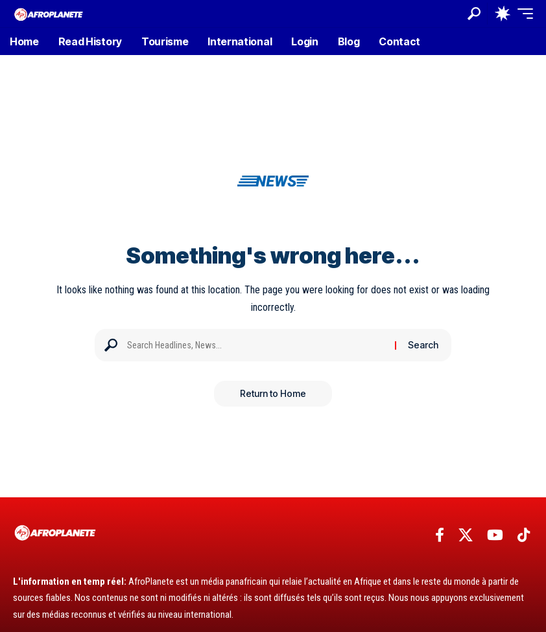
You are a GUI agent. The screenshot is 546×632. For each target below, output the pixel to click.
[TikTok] (523, 535)
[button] (474, 13)
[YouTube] (495, 535)
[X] (465, 535)
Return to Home (273, 393)
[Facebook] (439, 535)
